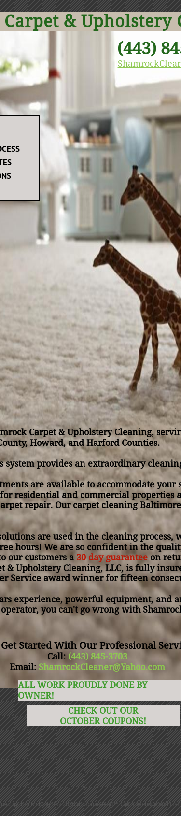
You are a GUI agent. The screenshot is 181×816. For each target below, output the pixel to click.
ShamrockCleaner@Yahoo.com (102, 667)
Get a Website (139, 804)
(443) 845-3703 (97, 656)
